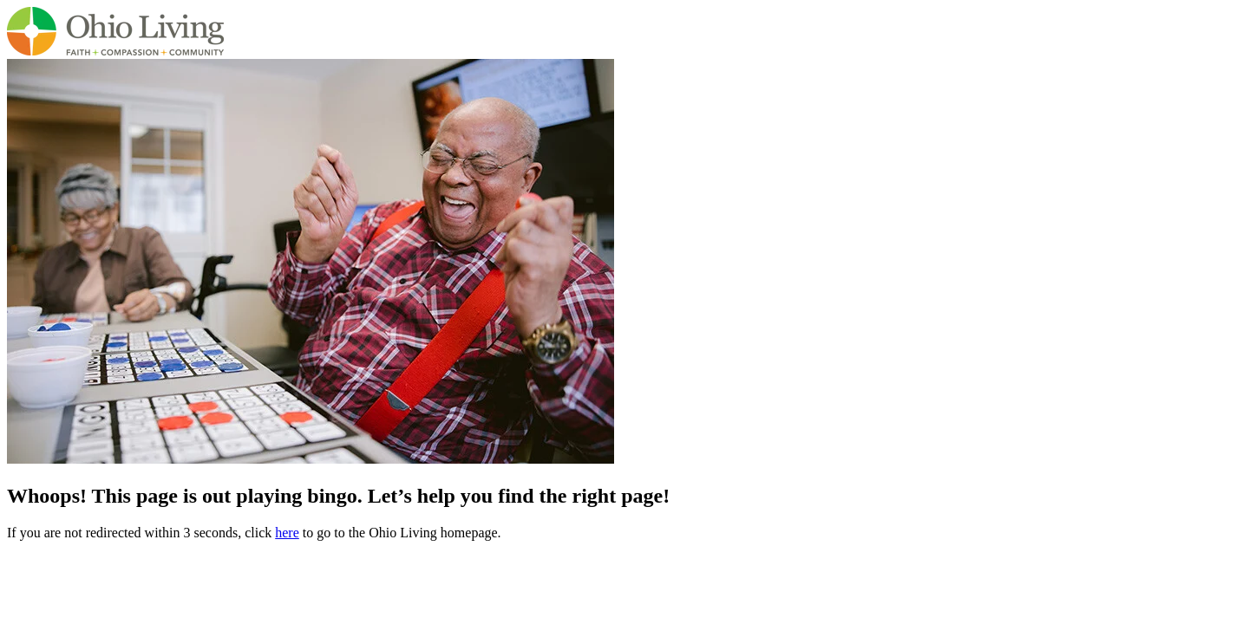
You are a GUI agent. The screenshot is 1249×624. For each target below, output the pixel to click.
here (287, 532)
